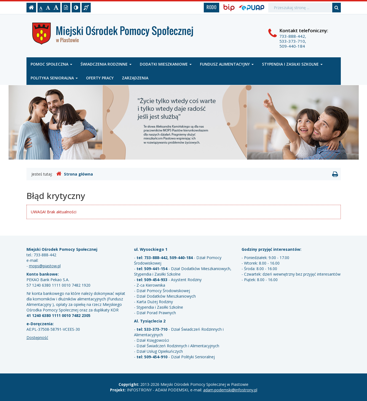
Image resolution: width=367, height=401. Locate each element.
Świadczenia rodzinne (106, 64)
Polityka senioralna (54, 77)
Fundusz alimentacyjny (227, 64)
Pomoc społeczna (51, 64)
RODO (211, 7)
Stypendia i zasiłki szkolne (292, 64)
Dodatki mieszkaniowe (166, 64)
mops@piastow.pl (45, 265)
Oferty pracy (100, 77)
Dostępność (37, 337)
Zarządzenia (135, 77)
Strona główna (74, 174)
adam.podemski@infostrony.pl (230, 389)
